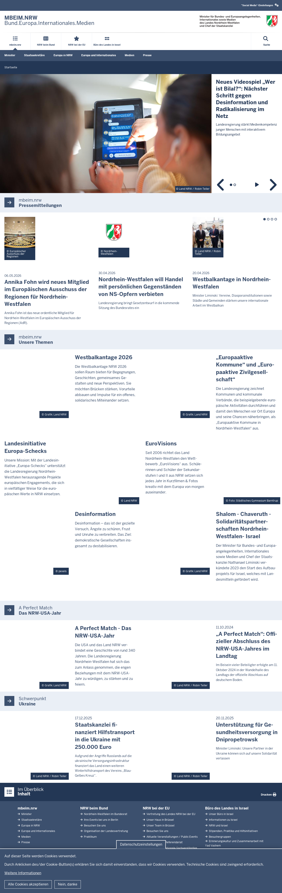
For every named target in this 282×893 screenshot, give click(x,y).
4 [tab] (276, 219)
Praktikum (90, 837)
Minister (9, 55)
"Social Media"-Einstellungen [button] (260, 5)
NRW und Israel (218, 825)
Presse (147, 55)
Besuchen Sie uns (94, 825)
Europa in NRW (63, 55)
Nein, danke (67, 884)
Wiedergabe (258, 185)
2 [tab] (235, 185)
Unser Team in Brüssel (160, 825)
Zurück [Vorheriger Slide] (221, 185)
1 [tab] (231, 185)
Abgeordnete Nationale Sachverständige (171, 848)
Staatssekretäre (34, 55)
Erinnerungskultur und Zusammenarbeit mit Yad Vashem (234, 843)
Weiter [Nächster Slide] (272, 185)
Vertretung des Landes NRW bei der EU (170, 814)
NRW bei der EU (156, 808)
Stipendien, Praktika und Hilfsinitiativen (233, 831)
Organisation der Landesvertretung (105, 831)
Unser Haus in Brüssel (160, 820)
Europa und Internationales (98, 55)
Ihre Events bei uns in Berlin (100, 820)
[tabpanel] (141, 133)
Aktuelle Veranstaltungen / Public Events (172, 837)
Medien (129, 55)
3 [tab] (272, 219)
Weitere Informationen (22, 873)
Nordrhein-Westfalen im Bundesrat (105, 814)
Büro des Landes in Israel (227, 808)
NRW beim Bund (94, 808)
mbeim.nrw (27, 808)
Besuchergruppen (219, 837)
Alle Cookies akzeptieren (28, 884)
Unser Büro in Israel (220, 814)
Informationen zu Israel (222, 820)
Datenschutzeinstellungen (141, 844)
